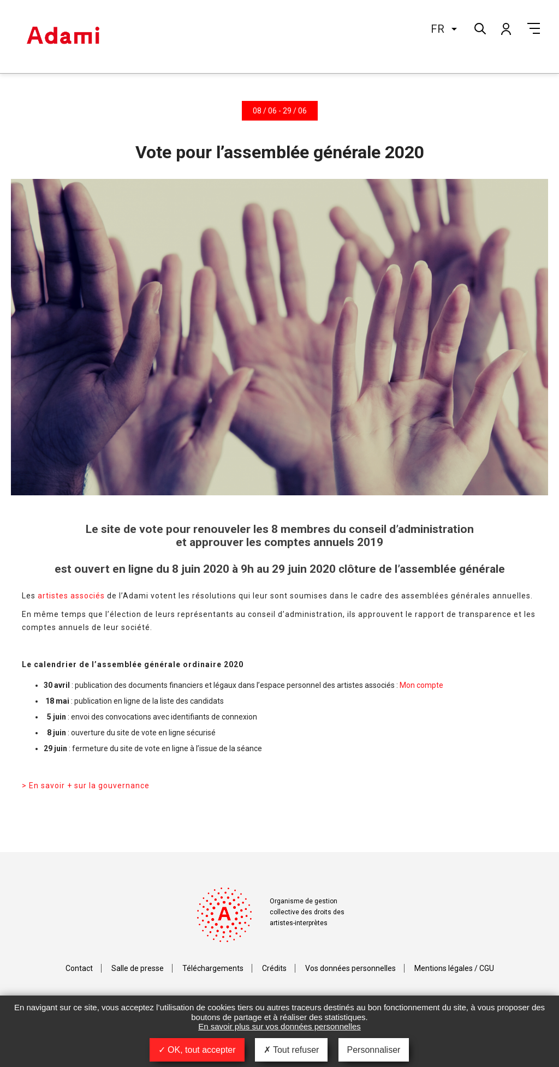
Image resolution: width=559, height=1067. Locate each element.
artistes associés (71, 595)
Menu (533, 28)
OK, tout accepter (197, 1049)
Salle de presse (137, 968)
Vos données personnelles (350, 968)
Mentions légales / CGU (454, 968)
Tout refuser (291, 1049)
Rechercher (479, 27)
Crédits (274, 968)
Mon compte (505, 28)
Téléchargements (212, 968)
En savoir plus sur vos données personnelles (279, 1026)
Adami (63, 36)
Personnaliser (374, 1049)
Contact (79, 968)
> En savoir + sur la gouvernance (86, 785)
